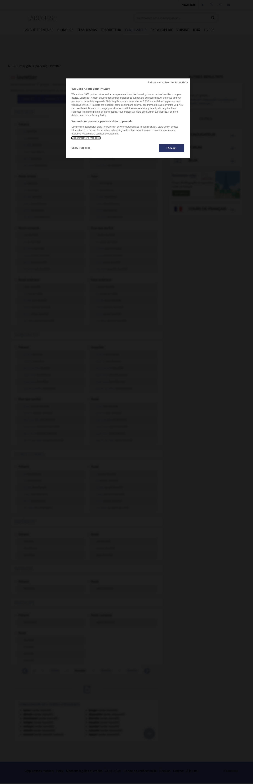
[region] (128, 118)
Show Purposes (81, 148)
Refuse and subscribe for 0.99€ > (168, 82)
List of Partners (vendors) (86, 138)
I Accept (171, 148)
